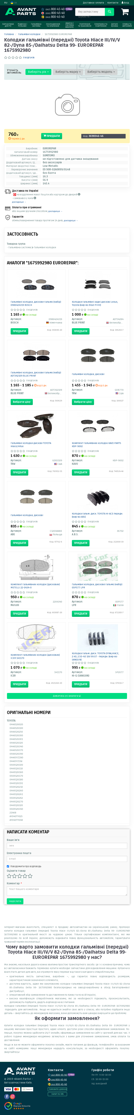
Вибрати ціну (22, 401)
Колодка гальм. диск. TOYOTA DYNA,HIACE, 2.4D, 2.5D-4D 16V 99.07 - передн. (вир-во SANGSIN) (95, 656)
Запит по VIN (57, 1094)
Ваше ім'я (13, 840)
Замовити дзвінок (58, 1089)
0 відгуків (29, 57)
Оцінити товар (16, 870)
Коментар (14, 883)
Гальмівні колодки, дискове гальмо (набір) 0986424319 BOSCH (36, 303)
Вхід (125, 2)
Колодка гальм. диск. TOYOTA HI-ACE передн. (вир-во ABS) (97, 515)
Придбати (51, 136)
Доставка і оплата (93, 2)
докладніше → (19, 202)
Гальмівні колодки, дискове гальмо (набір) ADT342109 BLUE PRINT (36, 374)
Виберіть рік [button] (38, 72)
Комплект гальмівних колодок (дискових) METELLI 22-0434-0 (35, 586)
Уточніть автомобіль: (14, 71)
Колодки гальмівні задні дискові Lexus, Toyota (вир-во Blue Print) (95, 303)
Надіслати (15, 901)
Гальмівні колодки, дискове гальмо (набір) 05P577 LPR (97, 586)
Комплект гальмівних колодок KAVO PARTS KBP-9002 (96, 445)
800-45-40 (53, 9)
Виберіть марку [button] (67, 72)
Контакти (112, 2)
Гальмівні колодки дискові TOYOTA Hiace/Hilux (31, 445)
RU (5, 2)
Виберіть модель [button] (100, 72)
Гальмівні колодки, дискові (88, 374)
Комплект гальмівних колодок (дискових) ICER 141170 (35, 656)
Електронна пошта (19, 853)
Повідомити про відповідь (24, 866)
